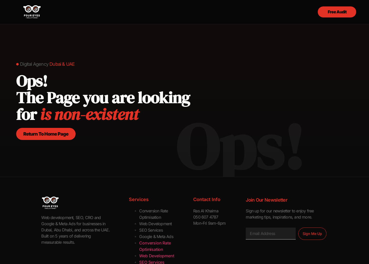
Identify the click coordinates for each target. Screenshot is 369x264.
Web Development (155, 223)
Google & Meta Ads (156, 236)
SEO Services (150, 230)
